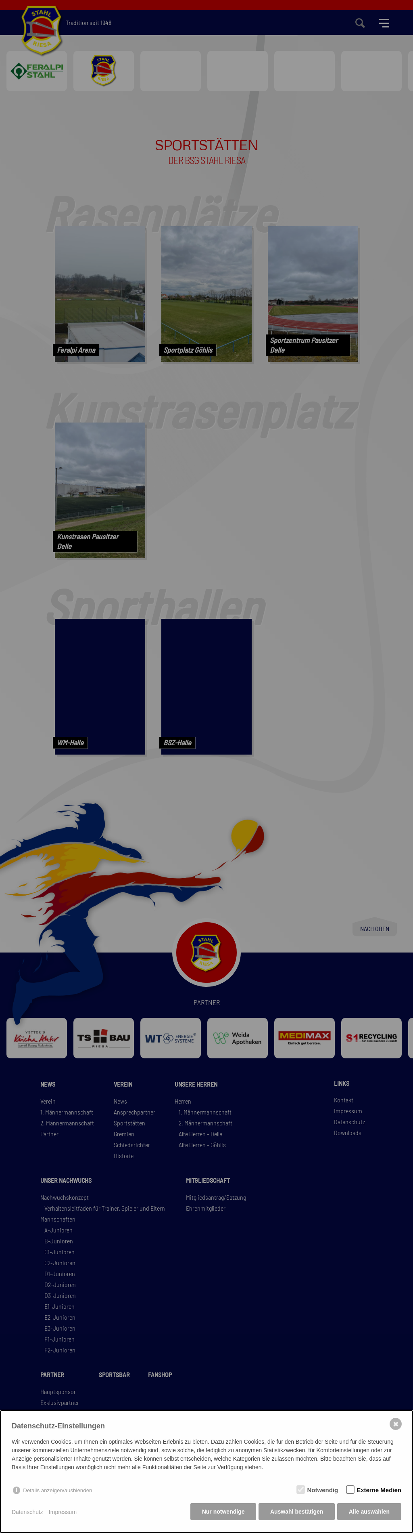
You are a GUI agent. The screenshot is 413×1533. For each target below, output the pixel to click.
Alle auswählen (369, 1513)
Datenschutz (27, 1513)
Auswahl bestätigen (295, 1513)
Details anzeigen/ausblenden (57, 1492)
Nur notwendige (222, 1513)
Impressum (63, 1513)
